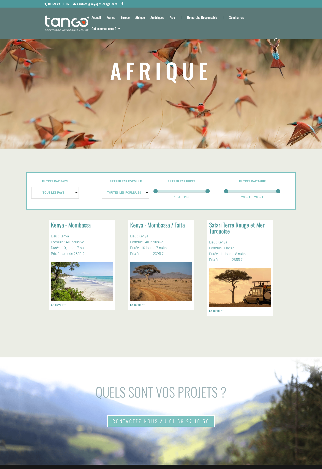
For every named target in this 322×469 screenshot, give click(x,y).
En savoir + (58, 304)
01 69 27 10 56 (58, 4)
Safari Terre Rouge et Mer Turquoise (237, 227)
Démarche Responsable (202, 18)
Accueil (96, 18)
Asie (172, 18)
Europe (125, 18)
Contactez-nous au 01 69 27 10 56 (161, 421)
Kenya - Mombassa (71, 224)
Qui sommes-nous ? (104, 29)
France (111, 18)
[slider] (155, 191)
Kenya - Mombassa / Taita (157, 224)
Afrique (140, 18)
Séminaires (236, 18)
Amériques (157, 18)
